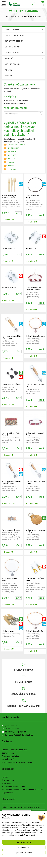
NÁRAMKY (12, 151)
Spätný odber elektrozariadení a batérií (17, 762)
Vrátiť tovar (6, 783)
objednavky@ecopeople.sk (15, 732)
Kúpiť (18, 213)
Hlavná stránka (13, 16)
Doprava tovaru (8, 753)
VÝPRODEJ (9, 75)
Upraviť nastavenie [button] (23, 852)
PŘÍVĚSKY (12, 165)
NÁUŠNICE (12, 155)
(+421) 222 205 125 (12, 725)
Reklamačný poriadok (10, 756)
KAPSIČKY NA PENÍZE (16, 144)
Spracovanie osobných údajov (13, 786)
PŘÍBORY (11, 162)
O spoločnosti (7, 792)
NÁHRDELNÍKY (13, 148)
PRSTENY (11, 158)
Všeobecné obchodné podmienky (14, 750)
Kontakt (5, 777)
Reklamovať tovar (9, 780)
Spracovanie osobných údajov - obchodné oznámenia (22, 789)
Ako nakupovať (8, 759)
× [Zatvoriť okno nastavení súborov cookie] (45, 813)
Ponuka (3, 4)
